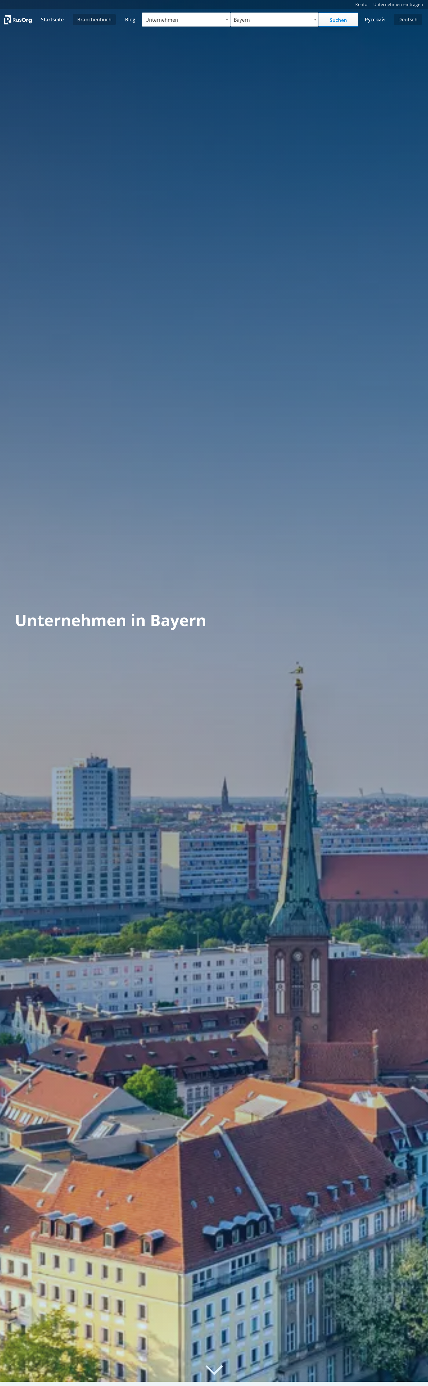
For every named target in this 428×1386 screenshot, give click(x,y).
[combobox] (186, 20)
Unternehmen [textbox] (161, 19)
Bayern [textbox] (242, 19)
